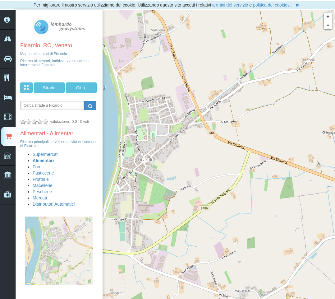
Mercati (40, 197)
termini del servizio (230, 4)
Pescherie (42, 191)
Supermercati (45, 154)
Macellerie (43, 185)
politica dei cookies (271, 4)
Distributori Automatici (54, 204)
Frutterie (41, 179)
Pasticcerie (43, 173)
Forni (38, 166)
